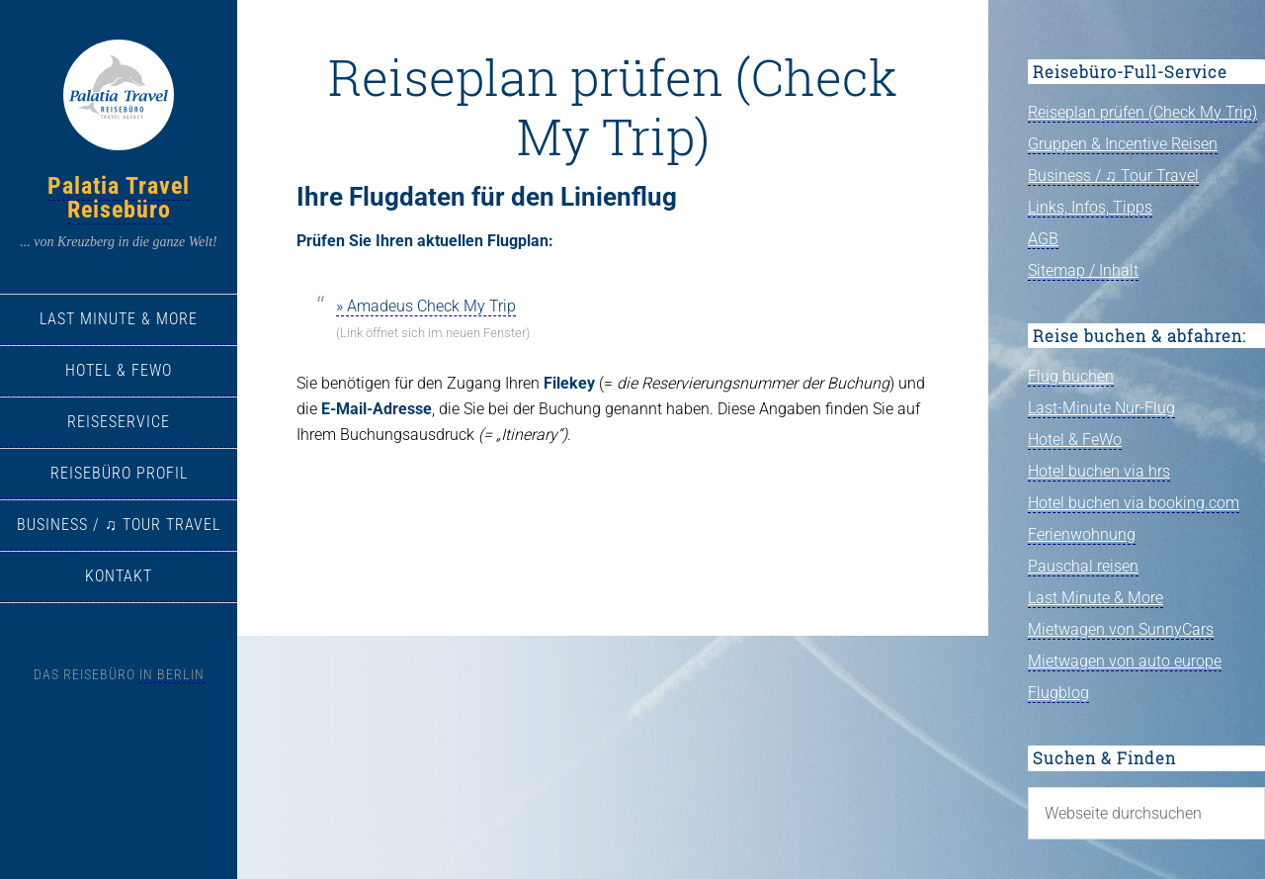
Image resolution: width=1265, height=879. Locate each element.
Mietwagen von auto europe (1125, 661)
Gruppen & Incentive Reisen (1123, 143)
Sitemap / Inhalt (1083, 270)
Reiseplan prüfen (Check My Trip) (1142, 112)
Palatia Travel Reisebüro (118, 197)
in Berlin (172, 674)
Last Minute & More (1095, 597)
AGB (1043, 238)
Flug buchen (1071, 376)
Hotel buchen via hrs (1099, 471)
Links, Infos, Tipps (1090, 207)
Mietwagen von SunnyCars (1121, 629)
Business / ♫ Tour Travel (1113, 175)
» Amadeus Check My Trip (426, 306)
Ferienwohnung (1082, 534)
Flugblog (1058, 692)
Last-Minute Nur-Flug (1101, 407)
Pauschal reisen (1083, 566)
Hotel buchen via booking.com (1133, 502)
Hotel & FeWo (1075, 439)
